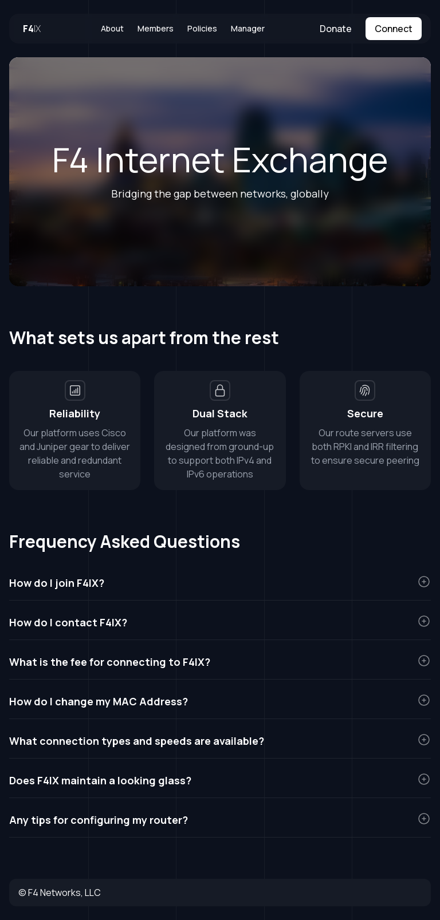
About (112, 28)
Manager (248, 28)
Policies (202, 28)
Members (156, 28)
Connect (393, 28)
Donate (336, 28)
